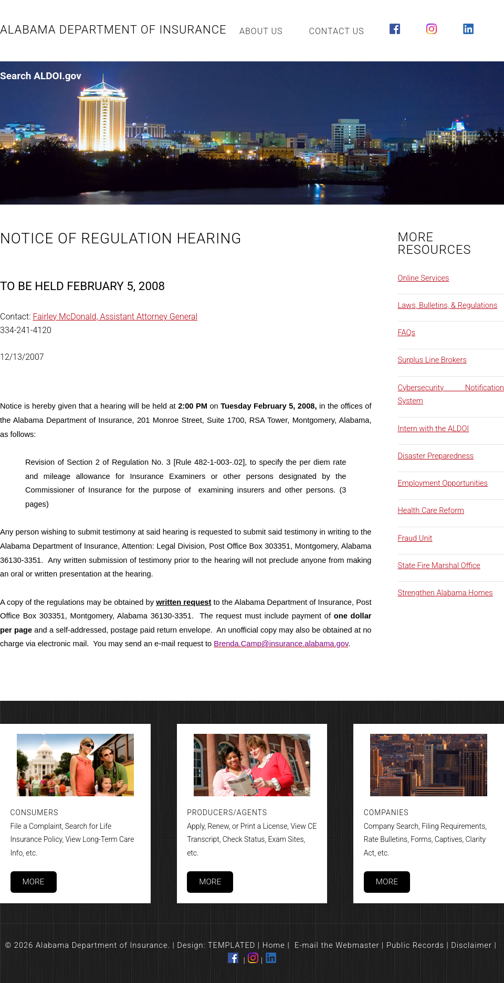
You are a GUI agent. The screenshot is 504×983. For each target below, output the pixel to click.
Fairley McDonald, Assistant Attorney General (115, 317)
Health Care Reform (431, 510)
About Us (261, 31)
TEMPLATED (232, 945)
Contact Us (336, 31)
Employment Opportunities (443, 483)
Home (273, 945)
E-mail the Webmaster (337, 945)
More (33, 881)
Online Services (423, 278)
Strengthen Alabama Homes (445, 592)
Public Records (415, 945)
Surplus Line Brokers (432, 360)
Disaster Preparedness (436, 456)
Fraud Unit (415, 538)
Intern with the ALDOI (433, 428)
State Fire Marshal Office (439, 565)
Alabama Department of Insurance (113, 29)
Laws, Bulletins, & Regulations (448, 305)
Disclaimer (471, 945)
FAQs (406, 332)
